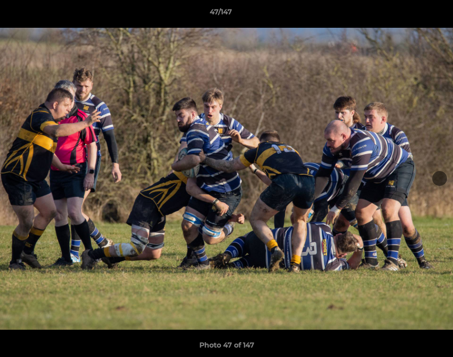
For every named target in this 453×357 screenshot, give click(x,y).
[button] (411, 14)
